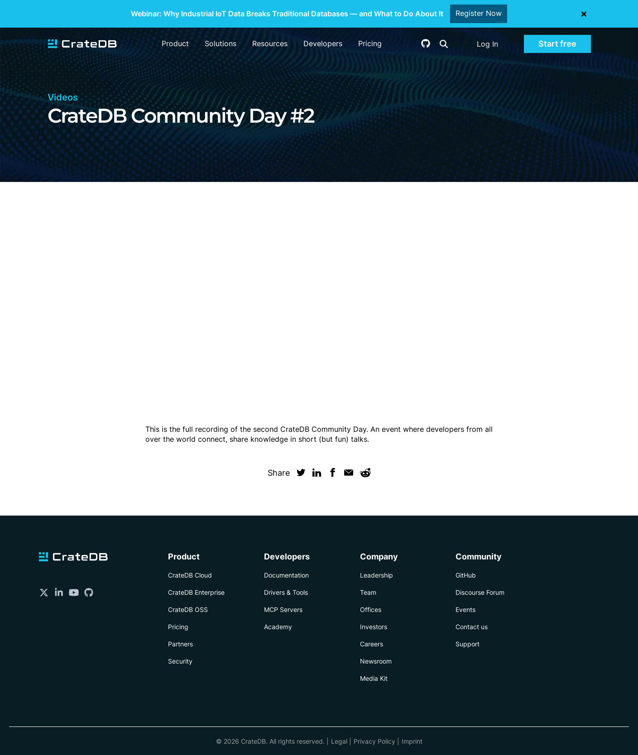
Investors (373, 627)
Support (468, 644)
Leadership (376, 575)
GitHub (466, 575)
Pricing (370, 43)
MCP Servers (283, 609)
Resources (270, 43)
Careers (371, 644)
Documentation (286, 575)
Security (180, 661)
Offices (370, 609)
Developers (322, 43)
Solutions (220, 43)
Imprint (412, 741)
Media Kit (374, 678)
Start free (557, 43)
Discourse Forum (480, 592)
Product (175, 43)
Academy (278, 627)
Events (465, 609)
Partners (180, 644)
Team (368, 592)
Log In (487, 43)
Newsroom (376, 661)
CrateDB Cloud (190, 575)
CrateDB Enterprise (196, 592)
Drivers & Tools (286, 592)
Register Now (479, 13)
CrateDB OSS (188, 609)
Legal (339, 741)
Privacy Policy (374, 741)
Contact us (472, 627)
